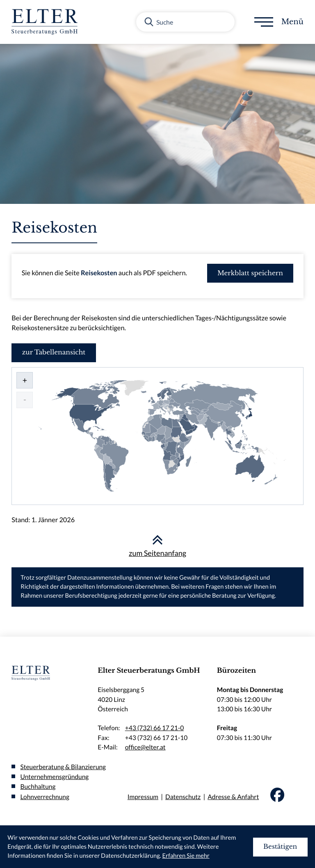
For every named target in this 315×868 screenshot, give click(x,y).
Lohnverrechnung (44, 797)
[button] (250, 273)
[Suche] (185, 21)
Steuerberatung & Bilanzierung (63, 767)
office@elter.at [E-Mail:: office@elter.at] (145, 747)
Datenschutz (183, 797)
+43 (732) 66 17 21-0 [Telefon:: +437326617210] (154, 728)
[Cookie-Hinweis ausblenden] (280, 847)
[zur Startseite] (46, 22)
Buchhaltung (37, 786)
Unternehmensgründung (54, 777)
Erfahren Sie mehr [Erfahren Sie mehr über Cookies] (186, 855)
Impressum (143, 797)
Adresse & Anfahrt (233, 797)
